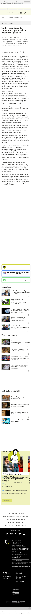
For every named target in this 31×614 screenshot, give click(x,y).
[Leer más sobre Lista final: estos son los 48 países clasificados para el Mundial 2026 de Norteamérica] (20, 358)
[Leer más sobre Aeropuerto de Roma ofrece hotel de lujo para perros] (20, 420)
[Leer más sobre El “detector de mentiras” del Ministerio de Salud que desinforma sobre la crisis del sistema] (20, 319)
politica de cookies (19, 3)
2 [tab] (13, 491)
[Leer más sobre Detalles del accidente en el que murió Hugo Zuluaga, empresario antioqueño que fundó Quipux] (20, 292)
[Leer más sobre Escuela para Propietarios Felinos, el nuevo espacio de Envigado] (20, 405)
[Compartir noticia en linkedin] (23, 52)
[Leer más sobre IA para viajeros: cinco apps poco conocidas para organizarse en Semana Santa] (20, 366)
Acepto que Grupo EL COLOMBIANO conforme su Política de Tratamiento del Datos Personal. (14, 493)
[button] (28, 296)
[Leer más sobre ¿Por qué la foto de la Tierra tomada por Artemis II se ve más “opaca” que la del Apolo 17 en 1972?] (20, 310)
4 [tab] (17, 491)
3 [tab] (15, 491)
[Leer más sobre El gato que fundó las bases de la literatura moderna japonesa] (20, 413)
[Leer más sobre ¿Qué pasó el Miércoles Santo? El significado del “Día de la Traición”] (20, 350)
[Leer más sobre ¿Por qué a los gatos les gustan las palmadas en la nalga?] (20, 397)
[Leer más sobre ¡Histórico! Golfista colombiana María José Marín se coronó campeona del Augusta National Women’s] (20, 327)
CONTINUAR (27, 2)
